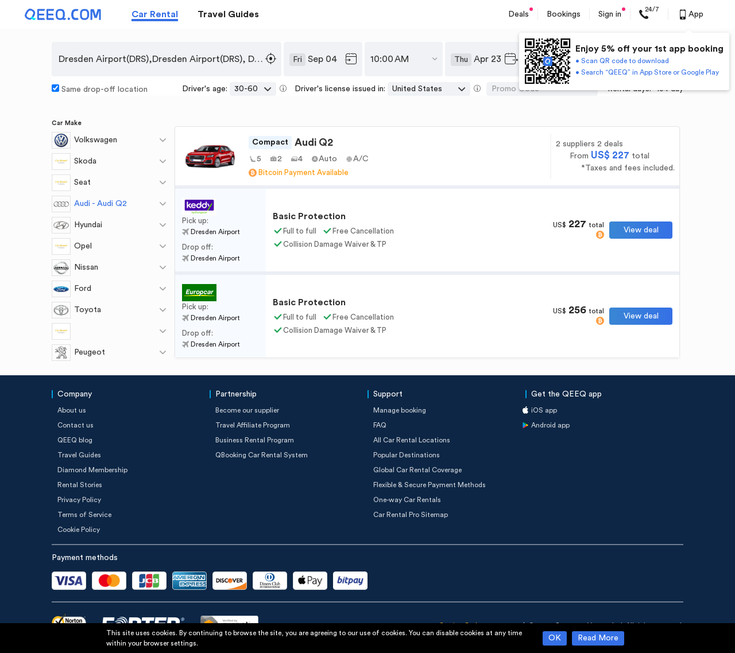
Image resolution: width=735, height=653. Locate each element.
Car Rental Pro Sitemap (410, 514)
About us (71, 410)
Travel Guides (228, 14)
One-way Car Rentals (407, 499)
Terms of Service (84, 514)
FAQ (379, 425)
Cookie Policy (78, 529)
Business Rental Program (254, 440)
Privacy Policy (79, 499)
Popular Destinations (406, 455)
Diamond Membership (92, 470)
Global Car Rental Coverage (417, 470)
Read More (598, 638)
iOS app (544, 410)
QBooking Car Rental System (261, 455)
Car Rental (154, 14)
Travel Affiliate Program (252, 425)
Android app (550, 425)
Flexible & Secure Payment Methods (429, 484)
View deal (641, 230)
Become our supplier (247, 410)
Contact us (75, 425)
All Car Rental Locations (411, 440)
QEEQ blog (74, 440)
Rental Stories (79, 484)
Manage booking (399, 410)
